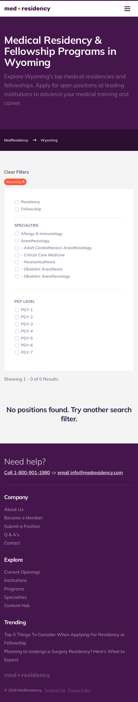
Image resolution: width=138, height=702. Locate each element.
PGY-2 (27, 316)
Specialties (15, 597)
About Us (14, 509)
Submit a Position (22, 526)
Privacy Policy (79, 690)
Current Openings (22, 572)
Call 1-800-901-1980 (27, 472)
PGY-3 (27, 324)
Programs (14, 589)
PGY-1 (27, 309)
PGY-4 (27, 331)
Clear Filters (16, 172)
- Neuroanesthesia (38, 261)
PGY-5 (27, 338)
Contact (12, 543)
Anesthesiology (35, 240)
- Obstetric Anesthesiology (45, 276)
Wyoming (49, 140)
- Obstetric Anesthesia (42, 269)
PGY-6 (27, 345)
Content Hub (17, 605)
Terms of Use (55, 690)
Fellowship (31, 209)
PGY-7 (27, 352)
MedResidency (16, 140)
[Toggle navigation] (127, 8)
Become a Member (23, 517)
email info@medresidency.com (90, 472)
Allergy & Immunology (42, 233)
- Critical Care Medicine (43, 254)
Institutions (15, 580)
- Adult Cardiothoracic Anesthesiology (56, 247)
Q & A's (11, 534)
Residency (30, 201)
